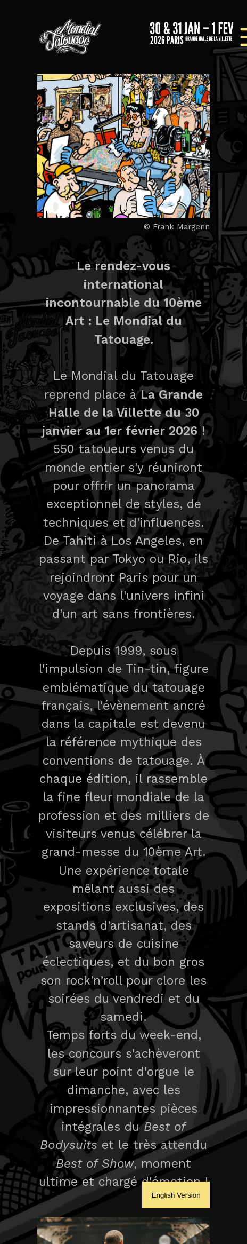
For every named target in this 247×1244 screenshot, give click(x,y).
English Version (176, 1195)
